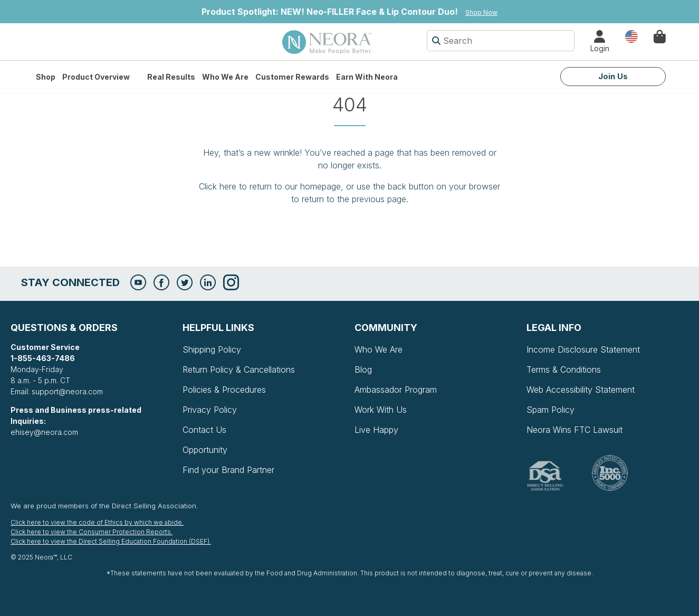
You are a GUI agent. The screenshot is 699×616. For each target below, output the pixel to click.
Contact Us (204, 429)
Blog (363, 369)
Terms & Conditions (563, 369)
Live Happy (376, 429)
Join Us (613, 76)
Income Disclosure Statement (583, 349)
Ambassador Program (396, 389)
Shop (45, 76)
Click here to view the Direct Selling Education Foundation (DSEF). (111, 541)
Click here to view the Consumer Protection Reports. (92, 532)
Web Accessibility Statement (580, 389)
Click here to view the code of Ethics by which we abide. (97, 522)
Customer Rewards (292, 76)
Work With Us (381, 409)
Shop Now (481, 12)
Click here (217, 186)
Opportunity (205, 449)
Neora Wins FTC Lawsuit (574, 429)
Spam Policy (550, 409)
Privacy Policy (210, 409)
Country (631, 35)
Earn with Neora (367, 76)
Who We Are (225, 76)
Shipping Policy (212, 349)
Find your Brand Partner (228, 470)
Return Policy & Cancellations (239, 369)
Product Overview (96, 76)
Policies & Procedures (224, 389)
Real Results (171, 76)
